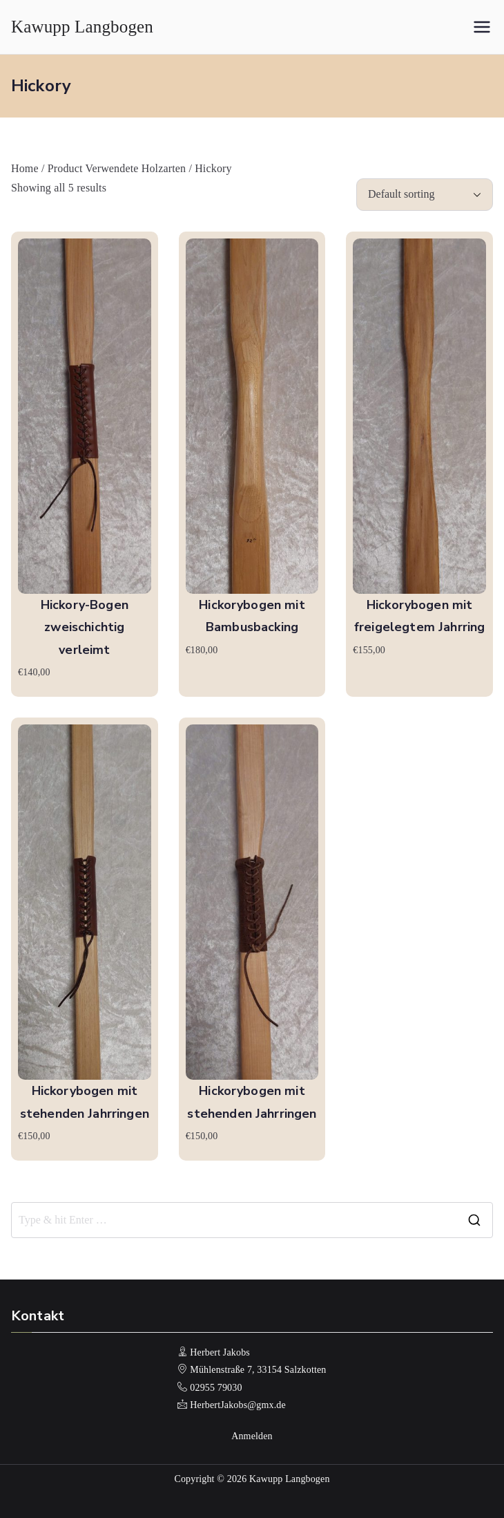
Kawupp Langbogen (82, 26)
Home (25, 168)
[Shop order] (424, 194)
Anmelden (252, 1436)
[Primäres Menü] (482, 27)
